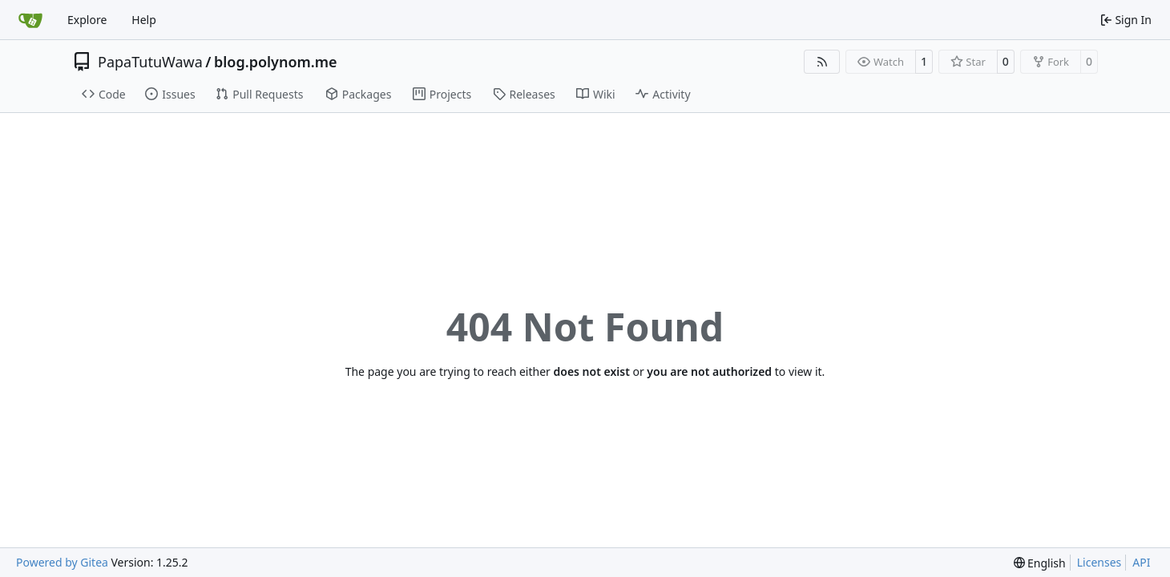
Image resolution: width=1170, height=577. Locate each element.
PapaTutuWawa (150, 62)
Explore (87, 19)
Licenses (1099, 562)
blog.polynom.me (275, 62)
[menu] (1040, 563)
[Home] (30, 20)
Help (143, 19)
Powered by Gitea (62, 562)
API (1141, 562)
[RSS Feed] (822, 62)
